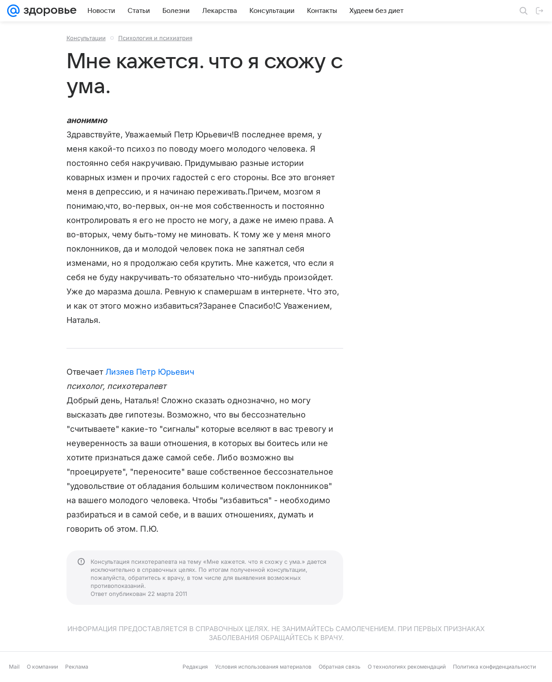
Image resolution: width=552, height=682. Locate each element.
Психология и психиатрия (155, 37)
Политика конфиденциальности (494, 666)
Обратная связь (340, 666)
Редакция (195, 666)
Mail (14, 666)
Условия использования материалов (263, 666)
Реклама (76, 666)
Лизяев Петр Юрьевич (149, 371)
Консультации (86, 37)
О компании (42, 666)
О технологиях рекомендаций (407, 666)
